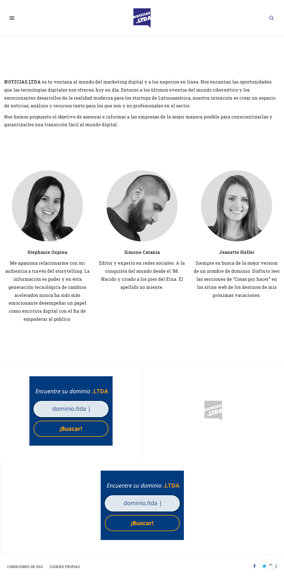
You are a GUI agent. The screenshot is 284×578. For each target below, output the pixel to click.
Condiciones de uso (25, 566)
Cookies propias (64, 566)
